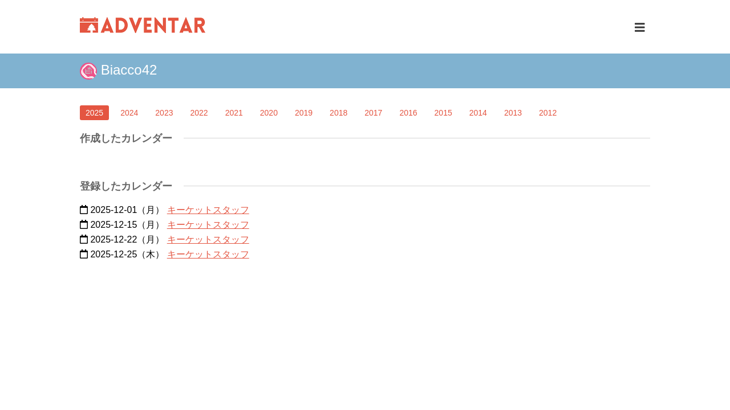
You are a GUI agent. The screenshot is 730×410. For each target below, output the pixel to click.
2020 (269, 112)
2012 (548, 112)
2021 (234, 112)
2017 (373, 112)
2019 (304, 112)
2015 (443, 112)
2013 (513, 112)
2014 (478, 112)
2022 (199, 112)
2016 (408, 112)
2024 (129, 112)
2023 (164, 112)
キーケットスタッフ (208, 210)
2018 (338, 112)
